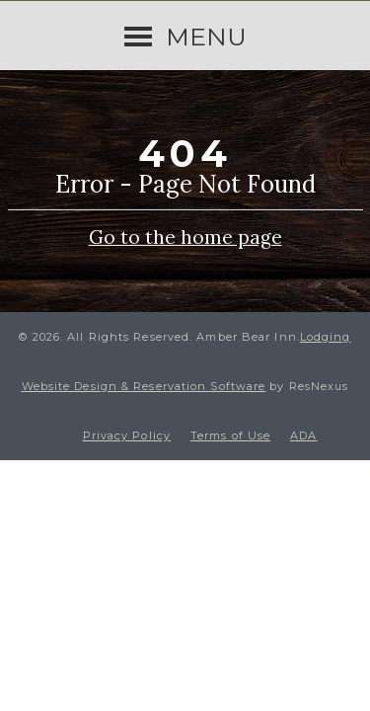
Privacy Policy (127, 435)
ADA (303, 435)
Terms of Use (230, 435)
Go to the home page (185, 236)
